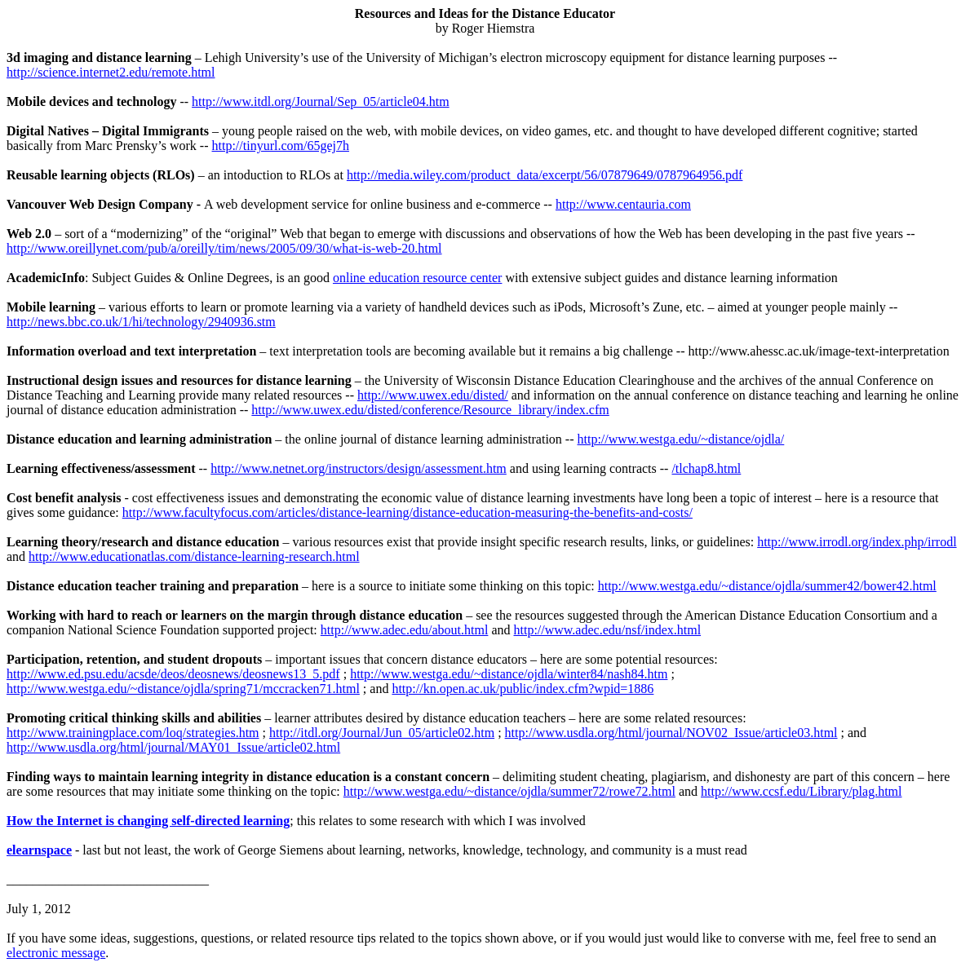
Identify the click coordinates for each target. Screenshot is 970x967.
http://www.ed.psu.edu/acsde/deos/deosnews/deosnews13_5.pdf (173, 674)
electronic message (56, 953)
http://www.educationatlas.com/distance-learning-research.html (194, 556)
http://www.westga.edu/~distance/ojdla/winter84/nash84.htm (508, 674)
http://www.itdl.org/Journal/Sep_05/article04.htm (321, 101)
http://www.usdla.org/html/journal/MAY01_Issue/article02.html (173, 747)
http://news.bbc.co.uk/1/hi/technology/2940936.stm (141, 322)
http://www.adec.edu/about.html (405, 630)
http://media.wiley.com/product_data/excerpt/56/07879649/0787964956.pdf (545, 175)
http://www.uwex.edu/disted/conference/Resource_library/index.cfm (430, 410)
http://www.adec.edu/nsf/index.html (608, 630)
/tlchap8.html (706, 468)
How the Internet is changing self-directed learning (148, 821)
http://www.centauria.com (623, 204)
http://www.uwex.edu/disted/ (432, 395)
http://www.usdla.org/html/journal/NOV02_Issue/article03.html (671, 733)
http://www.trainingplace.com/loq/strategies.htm (133, 733)
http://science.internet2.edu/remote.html (111, 72)
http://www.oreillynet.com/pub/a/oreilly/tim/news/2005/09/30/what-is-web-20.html (224, 248)
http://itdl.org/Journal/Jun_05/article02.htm (381, 733)
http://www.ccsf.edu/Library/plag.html (801, 791)
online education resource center (417, 278)
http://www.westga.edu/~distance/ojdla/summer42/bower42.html (767, 586)
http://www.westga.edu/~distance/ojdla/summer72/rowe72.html (509, 791)
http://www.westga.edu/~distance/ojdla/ (680, 439)
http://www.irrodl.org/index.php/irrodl (856, 542)
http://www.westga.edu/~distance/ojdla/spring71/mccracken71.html (183, 688)
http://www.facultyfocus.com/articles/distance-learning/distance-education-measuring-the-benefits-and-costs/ (407, 512)
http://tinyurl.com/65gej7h (280, 145)
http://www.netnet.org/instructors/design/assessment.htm (358, 468)
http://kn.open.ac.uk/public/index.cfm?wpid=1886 (522, 688)
